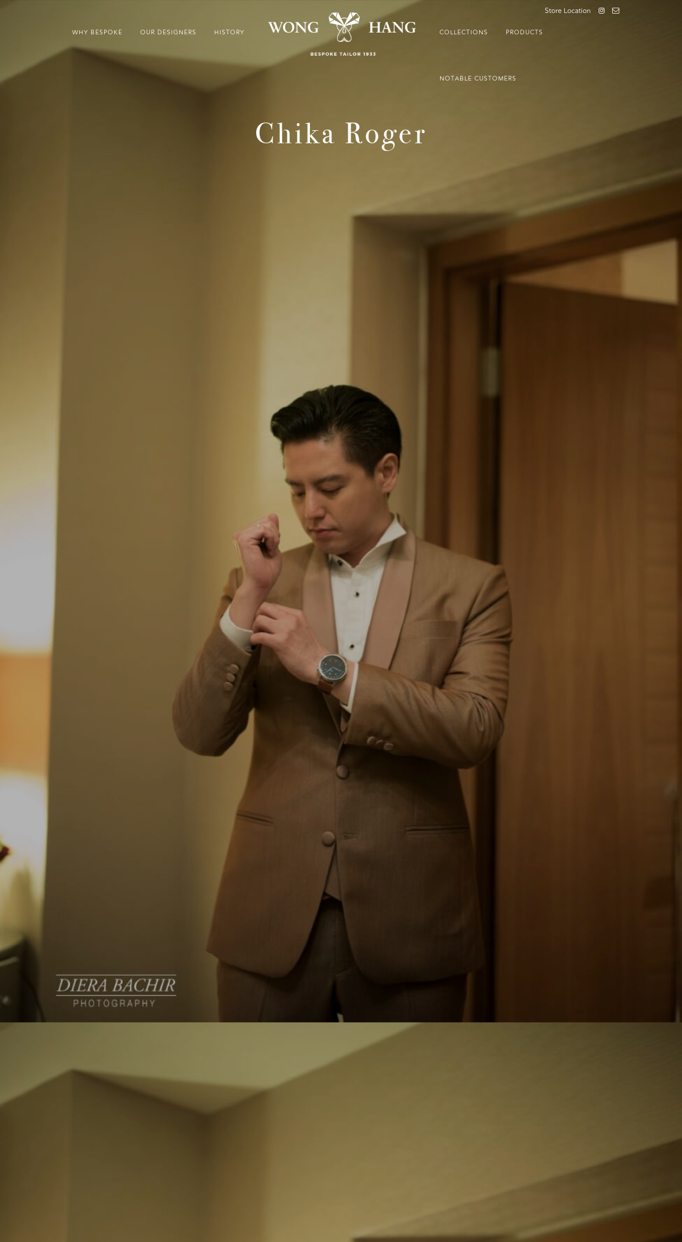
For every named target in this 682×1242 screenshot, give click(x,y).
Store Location (568, 11)
